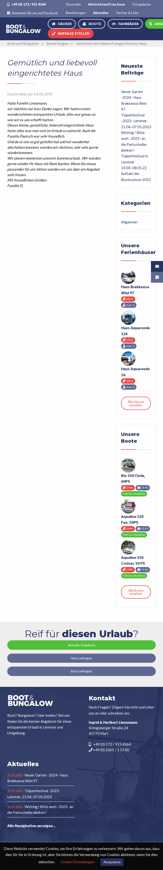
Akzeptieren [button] (112, 862)
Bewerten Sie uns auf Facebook (32, 13)
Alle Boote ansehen (135, 592)
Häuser (65, 24)
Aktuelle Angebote (81, 645)
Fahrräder (128, 24)
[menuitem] (73, 4)
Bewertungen (76, 13)
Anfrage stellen (73, 33)
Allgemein (129, 222)
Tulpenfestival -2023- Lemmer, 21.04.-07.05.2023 (136, 121)
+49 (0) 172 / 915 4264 (26, 4)
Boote (95, 24)
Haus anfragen (81, 658)
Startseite (73, 4)
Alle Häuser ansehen (136, 403)
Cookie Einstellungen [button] (78, 862)
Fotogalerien (141, 4)
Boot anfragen (81, 671)
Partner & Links (127, 13)
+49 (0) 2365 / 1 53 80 (109, 750)
